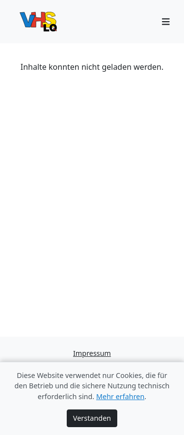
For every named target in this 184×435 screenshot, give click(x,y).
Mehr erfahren (120, 396)
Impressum (92, 353)
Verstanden (92, 418)
